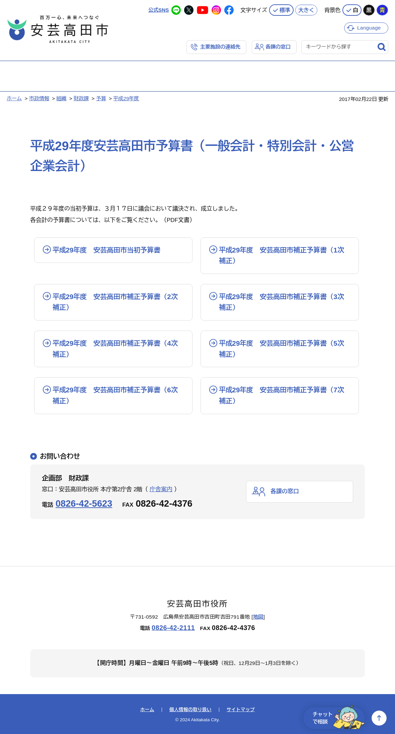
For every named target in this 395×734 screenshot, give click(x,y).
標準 (285, 10)
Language (369, 28)
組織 (61, 98)
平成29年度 (126, 98)
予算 (101, 98)
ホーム (14, 98)
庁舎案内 (161, 489)
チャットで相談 (339, 718)
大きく (306, 10)
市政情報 (39, 98)
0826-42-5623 (84, 503)
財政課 (81, 98)
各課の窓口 (278, 47)
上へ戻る (379, 718)
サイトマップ (241, 710)
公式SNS (158, 10)
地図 (258, 617)
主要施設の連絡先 (220, 47)
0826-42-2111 (173, 627)
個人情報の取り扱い (190, 710)
